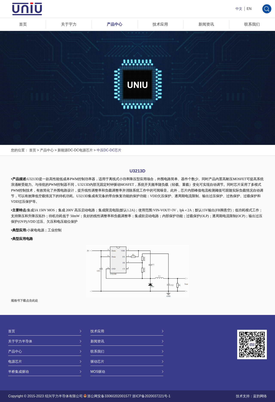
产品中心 (114, 24)
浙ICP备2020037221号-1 (151, 396)
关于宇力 (68, 24)
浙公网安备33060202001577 (109, 396)
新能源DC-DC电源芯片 (75, 150)
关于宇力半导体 (20, 341)
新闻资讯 (206, 24)
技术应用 (160, 24)
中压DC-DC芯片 (109, 150)
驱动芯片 (97, 361)
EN (249, 9)
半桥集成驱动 (18, 371)
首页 (23, 24)
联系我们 (252, 24)
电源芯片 (15, 361)
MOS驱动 (97, 371)
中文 (238, 9)
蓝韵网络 (260, 396)
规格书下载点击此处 (24, 300)
